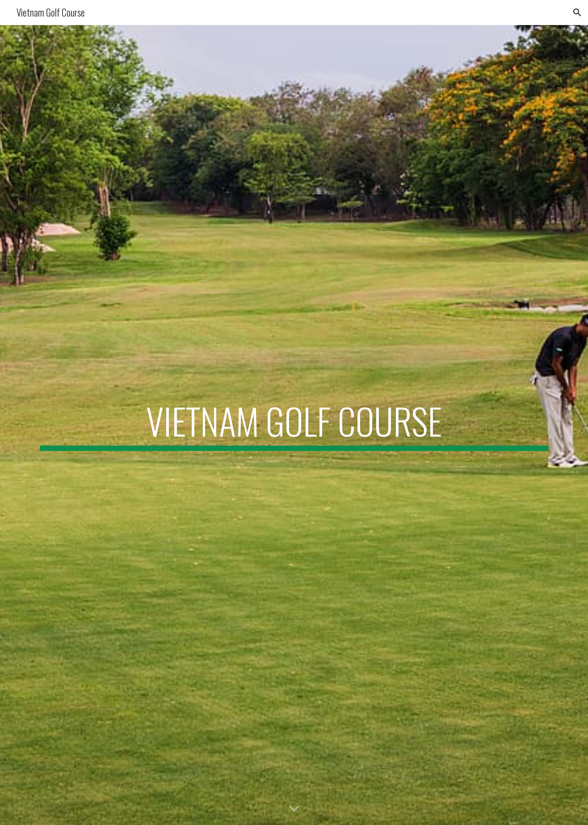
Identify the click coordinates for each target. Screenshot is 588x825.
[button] (577, 12)
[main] (294, 425)
